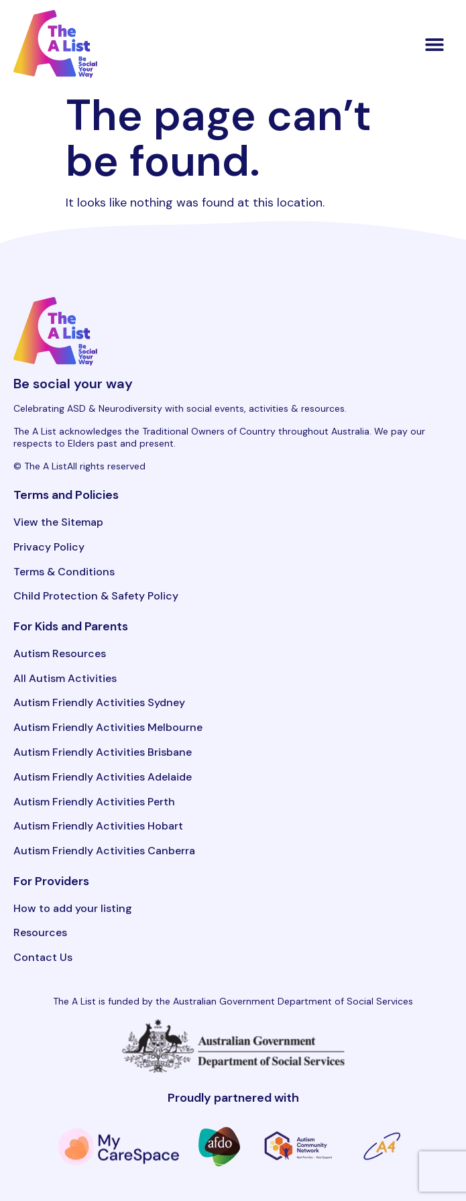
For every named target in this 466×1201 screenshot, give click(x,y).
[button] (435, 44)
